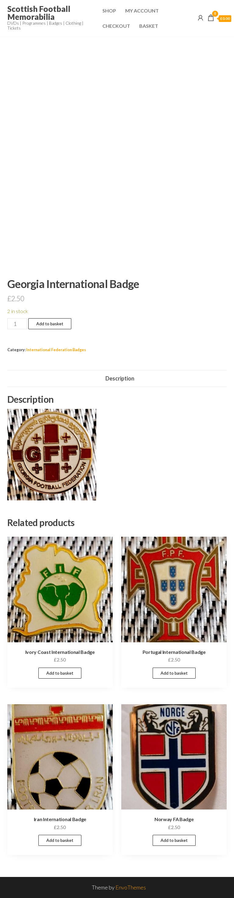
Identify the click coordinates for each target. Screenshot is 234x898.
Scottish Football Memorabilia (38, 13)
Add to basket (49, 323)
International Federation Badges (56, 350)
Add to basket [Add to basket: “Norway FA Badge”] (174, 840)
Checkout (116, 26)
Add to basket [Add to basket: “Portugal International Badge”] (174, 673)
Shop (109, 10)
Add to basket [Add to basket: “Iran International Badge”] (59, 840)
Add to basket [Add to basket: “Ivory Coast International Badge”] (59, 673)
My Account (142, 10)
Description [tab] (119, 378)
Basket (148, 26)
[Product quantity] (17, 323)
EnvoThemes (130, 887)
